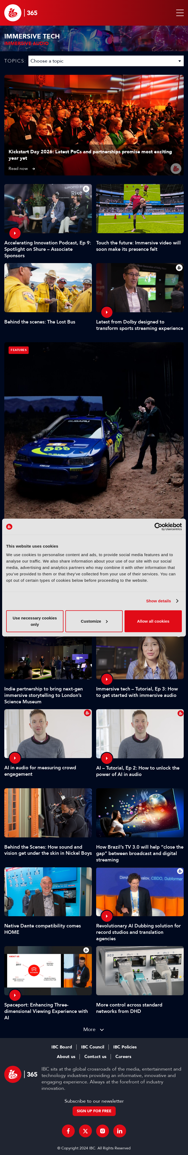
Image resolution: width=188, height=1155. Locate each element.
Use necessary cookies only (35, 620)
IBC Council (92, 1047)
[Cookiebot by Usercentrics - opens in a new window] (158, 527)
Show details (158, 601)
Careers (123, 1057)
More (89, 1029)
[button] (179, 13)
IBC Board (61, 1047)
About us (66, 1057)
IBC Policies (125, 1047)
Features (19, 350)
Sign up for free (94, 1111)
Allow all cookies (153, 621)
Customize (94, 621)
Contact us (95, 1057)
